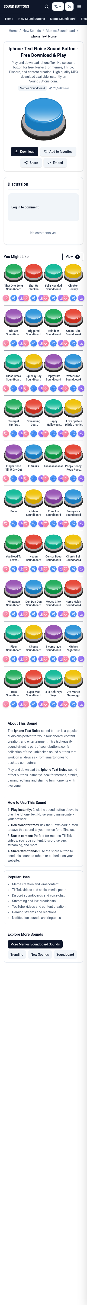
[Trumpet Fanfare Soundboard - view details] (14, 424)
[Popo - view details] (14, 514)
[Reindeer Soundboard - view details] (54, 334)
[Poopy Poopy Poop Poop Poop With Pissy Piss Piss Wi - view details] (73, 469)
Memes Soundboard (60, 31)
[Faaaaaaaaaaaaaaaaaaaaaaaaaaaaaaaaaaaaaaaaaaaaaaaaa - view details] (54, 469)
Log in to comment (25, 207)
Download (25, 151)
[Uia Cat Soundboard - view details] (14, 334)
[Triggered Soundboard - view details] (34, 334)
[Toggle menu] (79, 6)
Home (9, 18)
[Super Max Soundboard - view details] (34, 695)
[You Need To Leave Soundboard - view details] (14, 559)
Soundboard (65, 954)
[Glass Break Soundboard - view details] (14, 379)
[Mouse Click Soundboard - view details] (54, 604)
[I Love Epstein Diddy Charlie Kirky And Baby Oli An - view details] (73, 424)
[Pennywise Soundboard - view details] (73, 514)
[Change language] (58, 6)
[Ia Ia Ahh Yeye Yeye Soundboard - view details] (54, 695)
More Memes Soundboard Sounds (35, 944)
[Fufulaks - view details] (34, 469)
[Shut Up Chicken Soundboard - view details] (34, 288)
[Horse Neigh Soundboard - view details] (73, 604)
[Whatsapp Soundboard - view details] (14, 604)
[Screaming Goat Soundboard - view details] (34, 424)
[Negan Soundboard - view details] (34, 559)
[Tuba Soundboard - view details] (14, 695)
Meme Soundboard (62, 18)
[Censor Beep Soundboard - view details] (54, 559)
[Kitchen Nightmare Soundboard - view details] (73, 649)
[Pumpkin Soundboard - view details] (54, 514)
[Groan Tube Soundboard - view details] (73, 334)
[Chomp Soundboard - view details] (34, 649)
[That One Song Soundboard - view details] (14, 288)
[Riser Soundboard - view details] (14, 649)
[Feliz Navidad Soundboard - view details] (54, 288)
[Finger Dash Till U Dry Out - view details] (14, 469)
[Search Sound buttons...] (46, 6)
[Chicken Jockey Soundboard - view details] (73, 288)
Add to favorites (58, 151)
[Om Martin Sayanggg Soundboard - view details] (73, 695)
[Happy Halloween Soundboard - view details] (54, 424)
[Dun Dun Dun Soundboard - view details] (34, 604)
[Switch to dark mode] (69, 6)
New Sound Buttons (31, 18)
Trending (16, 954)
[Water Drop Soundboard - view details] (73, 379)
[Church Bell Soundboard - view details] (73, 559)
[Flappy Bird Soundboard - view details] (54, 379)
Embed (55, 163)
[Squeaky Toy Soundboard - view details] (34, 379)
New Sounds (32, 31)
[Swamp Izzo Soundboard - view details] (54, 649)
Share (31, 163)
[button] (43, 120)
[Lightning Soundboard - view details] (34, 514)
